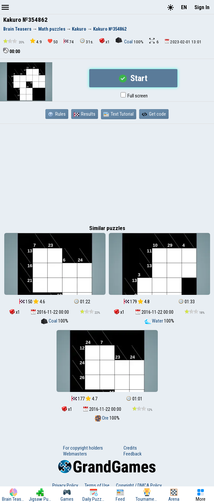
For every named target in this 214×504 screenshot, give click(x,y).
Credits (130, 448)
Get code (154, 114)
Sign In (201, 7)
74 (69, 41)
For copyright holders (83, 448)
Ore (101, 418)
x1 (104, 41)
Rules (57, 114)
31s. (86, 41)
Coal (125, 42)
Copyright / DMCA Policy (139, 485)
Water (154, 321)
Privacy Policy (65, 485)
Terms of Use (97, 485)
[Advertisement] (107, 172)
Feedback (132, 454)
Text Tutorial (119, 114)
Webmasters (75, 454)
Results (84, 114)
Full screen (134, 96)
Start (133, 78)
